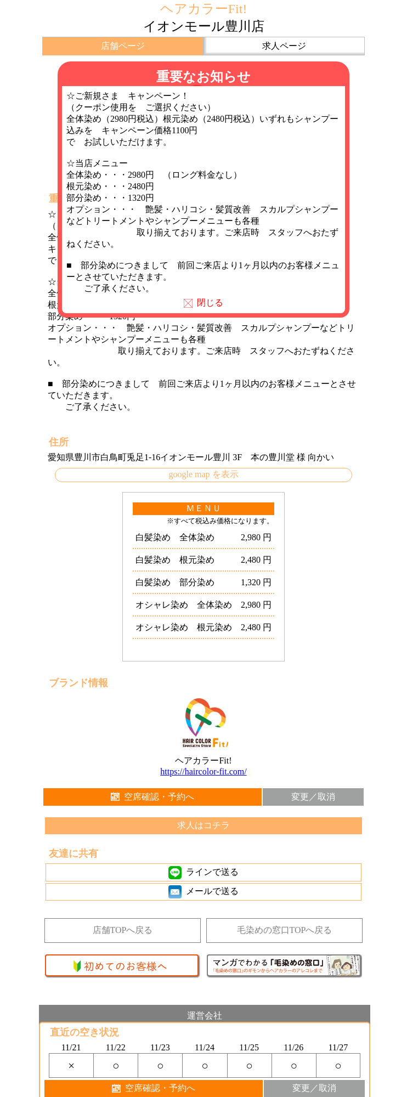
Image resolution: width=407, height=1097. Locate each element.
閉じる (203, 302)
